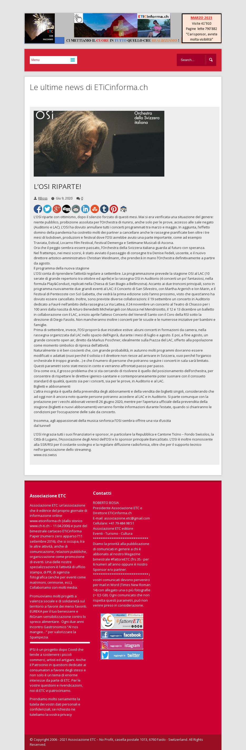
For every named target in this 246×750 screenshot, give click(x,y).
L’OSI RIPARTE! (57, 186)
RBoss (42, 198)
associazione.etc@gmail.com (127, 518)
